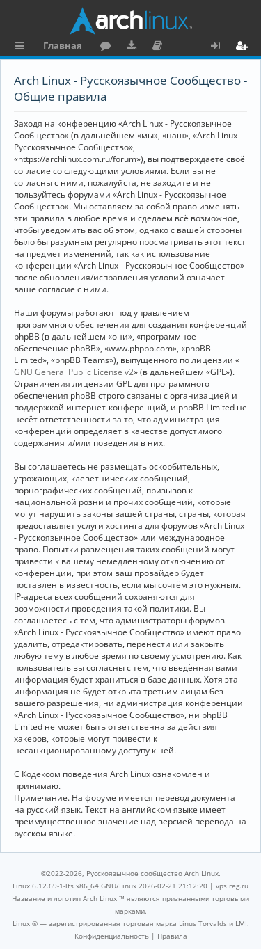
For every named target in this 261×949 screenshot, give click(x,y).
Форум (108, 47)
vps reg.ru (232, 886)
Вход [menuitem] (220, 47)
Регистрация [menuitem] (244, 47)
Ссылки (23, 47)
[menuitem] (111, 936)
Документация (160, 47)
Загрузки (134, 47)
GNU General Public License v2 (74, 372)
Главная (62, 45)
